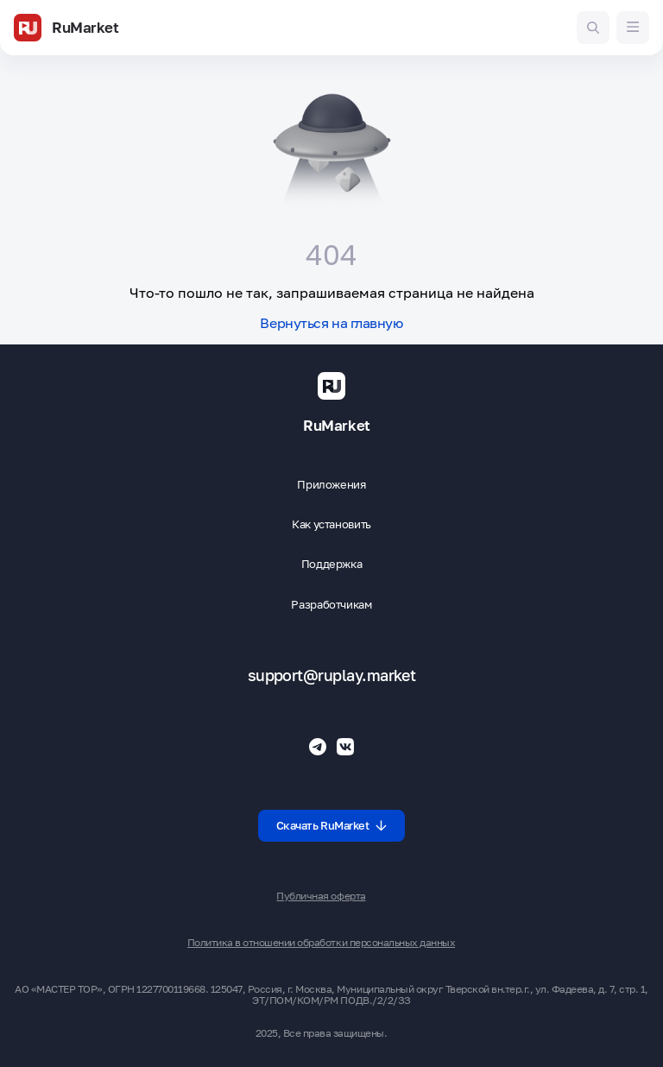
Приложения (331, 484)
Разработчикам (331, 604)
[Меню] (632, 27)
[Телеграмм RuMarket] (317, 746)
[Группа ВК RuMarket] (345, 746)
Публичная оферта (320, 896)
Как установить (331, 524)
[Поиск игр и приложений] (593, 27)
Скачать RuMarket (332, 825)
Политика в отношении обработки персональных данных (321, 943)
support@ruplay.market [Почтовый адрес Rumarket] (332, 675)
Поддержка (332, 564)
